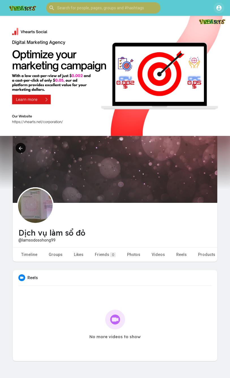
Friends (105, 254)
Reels (181, 254)
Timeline (29, 254)
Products (206, 254)
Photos (133, 254)
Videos (158, 254)
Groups (56, 254)
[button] (103, 8)
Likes (78, 254)
